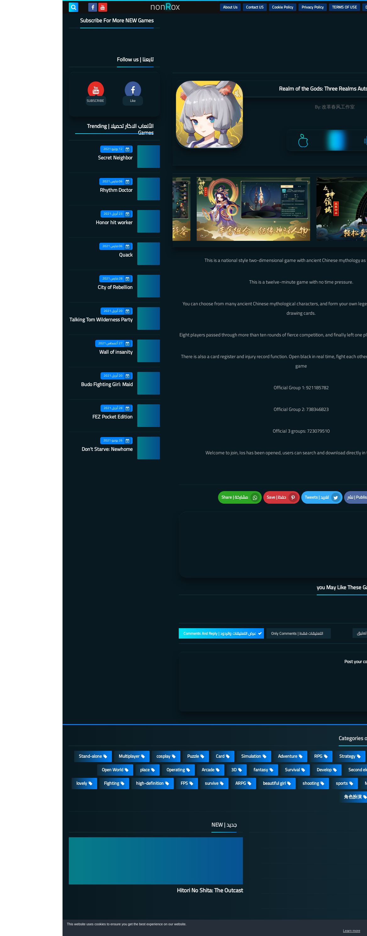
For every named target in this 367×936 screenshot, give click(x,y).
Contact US (192, 7)
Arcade (145, 734)
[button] (342, 929)
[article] (178, 524)
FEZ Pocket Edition (50, 416)
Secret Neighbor (53, 157)
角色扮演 (290, 761)
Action (345, 721)
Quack (63, 254)
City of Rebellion (52, 287)
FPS (121, 748)
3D (171, 734)
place (82, 734)
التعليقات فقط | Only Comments (234, 597)
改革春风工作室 (275, 106)
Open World (50, 734)
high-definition (87, 748)
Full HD (344, 748)
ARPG (178, 748)
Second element (301, 734)
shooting (248, 748)
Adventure (225, 721)
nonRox (313, 916)
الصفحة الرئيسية (325, 805)
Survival (229, 734)
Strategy (285, 721)
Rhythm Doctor (53, 190)
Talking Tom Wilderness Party (38, 319)
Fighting (49, 748)
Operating (113, 734)
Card (157, 721)
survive (149, 748)
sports (279, 748)
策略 (320, 761)
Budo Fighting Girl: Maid (44, 384)
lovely (19, 748)
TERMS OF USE (282, 7)
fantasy (198, 734)
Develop (261, 734)
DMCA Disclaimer (317, 7)
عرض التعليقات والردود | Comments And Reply (157, 597)
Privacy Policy (250, 7)
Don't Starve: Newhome (44, 449)
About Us (168, 7)
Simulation (189, 721)
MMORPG (311, 748)
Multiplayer (66, 721)
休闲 (346, 761)
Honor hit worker (51, 222)
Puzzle (130, 721)
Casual (316, 721)
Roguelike (342, 734)
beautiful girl (211, 748)
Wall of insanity (53, 352)
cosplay (101, 721)
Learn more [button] (306, 931)
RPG (256, 721)
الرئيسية (345, 7)
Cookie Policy (220, 7)
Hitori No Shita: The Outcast (147, 855)
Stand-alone (27, 721)
